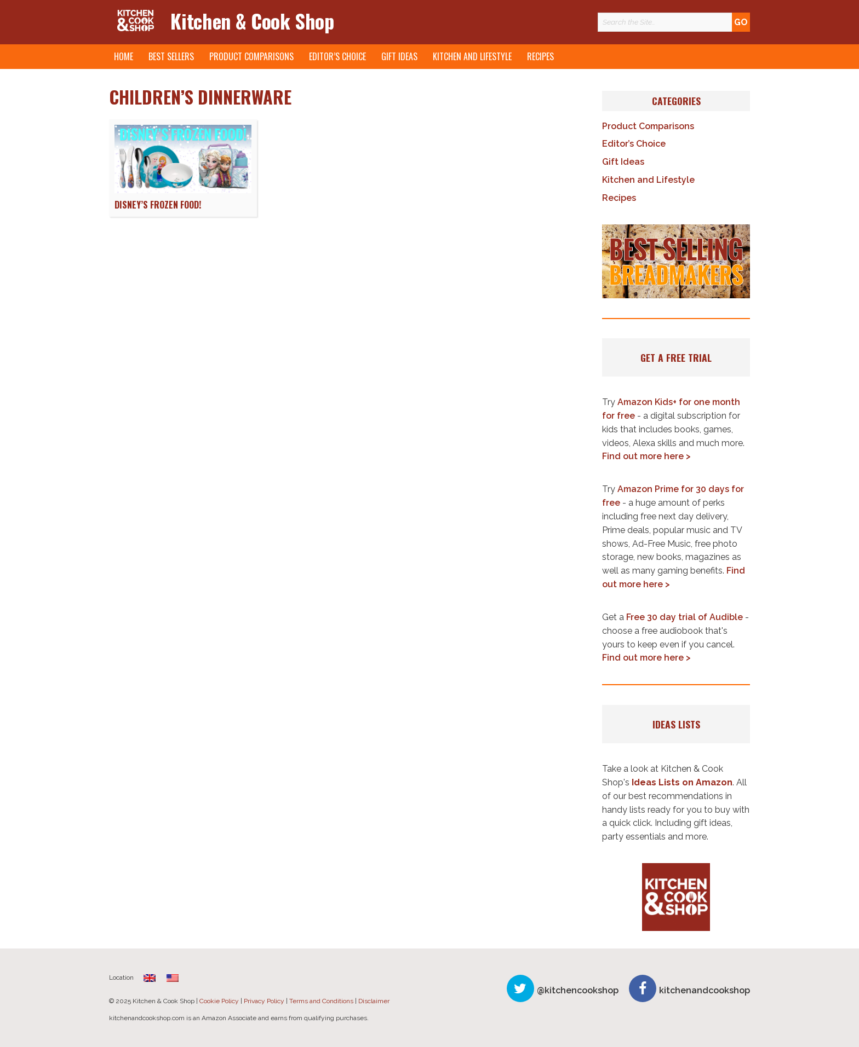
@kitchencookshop (578, 990)
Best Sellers (171, 56)
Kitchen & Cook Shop (252, 20)
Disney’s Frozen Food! (157, 204)
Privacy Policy (264, 1001)
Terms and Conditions (321, 1001)
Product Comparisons (251, 56)
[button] (676, 261)
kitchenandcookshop (704, 990)
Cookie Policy (219, 1001)
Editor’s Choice (337, 56)
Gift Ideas (399, 56)
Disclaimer (374, 1001)
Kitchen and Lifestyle (472, 56)
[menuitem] (149, 977)
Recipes (540, 56)
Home (123, 56)
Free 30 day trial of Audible (684, 617)
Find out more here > (646, 456)
